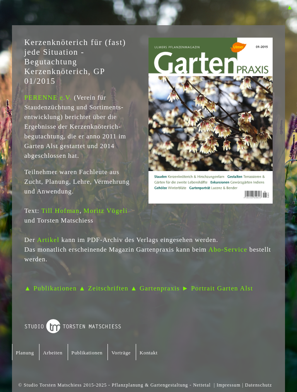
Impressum (229, 385)
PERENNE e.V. (48, 97)
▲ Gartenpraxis (155, 288)
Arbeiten (53, 353)
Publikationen (87, 353)
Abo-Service (227, 249)
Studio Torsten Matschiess (53, 385)
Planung (25, 353)
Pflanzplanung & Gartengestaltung (150, 385)
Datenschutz (258, 385)
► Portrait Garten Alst (217, 288)
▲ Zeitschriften (103, 288)
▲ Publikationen (50, 288)
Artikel (48, 239)
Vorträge (121, 353)
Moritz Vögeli (106, 210)
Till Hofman (60, 210)
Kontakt (148, 353)
